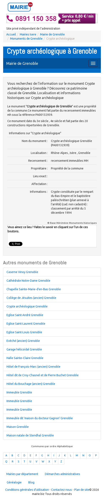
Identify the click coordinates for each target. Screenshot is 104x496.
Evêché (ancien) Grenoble (23, 340)
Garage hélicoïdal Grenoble (24, 349)
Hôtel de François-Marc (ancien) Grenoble (33, 366)
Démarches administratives (62, 474)
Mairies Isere (28, 34)
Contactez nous (61, 489)
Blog (31, 482)
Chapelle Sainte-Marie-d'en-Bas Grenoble (33, 289)
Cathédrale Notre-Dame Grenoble (28, 280)
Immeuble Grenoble (19, 392)
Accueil (11, 34)
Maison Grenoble (17, 426)
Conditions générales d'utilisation (27, 489)
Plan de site (81, 489)
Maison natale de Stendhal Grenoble (30, 435)
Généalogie (14, 482)
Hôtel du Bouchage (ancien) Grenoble (30, 383)
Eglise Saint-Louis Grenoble (24, 332)
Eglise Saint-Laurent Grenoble (25, 323)
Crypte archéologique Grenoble (27, 306)
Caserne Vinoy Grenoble (22, 272)
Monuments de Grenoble (26, 38)
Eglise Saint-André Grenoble (24, 315)
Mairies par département (22, 474)
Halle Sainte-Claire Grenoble (24, 358)
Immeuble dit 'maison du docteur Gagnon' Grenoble (39, 418)
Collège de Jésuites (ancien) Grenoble (31, 297)
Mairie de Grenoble (52, 34)
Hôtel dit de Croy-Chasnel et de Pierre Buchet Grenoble (42, 375)
